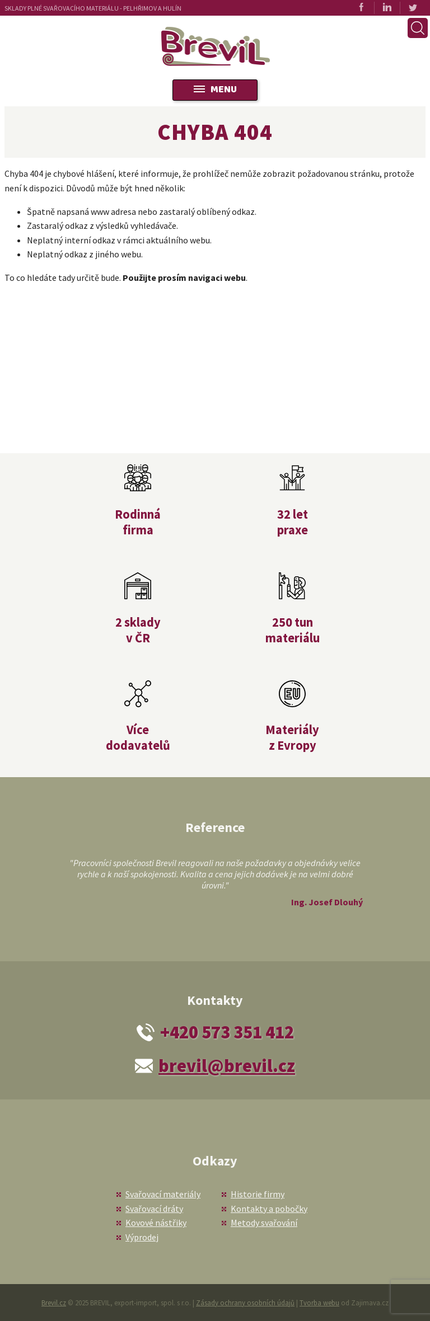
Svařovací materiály (162, 1194)
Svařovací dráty (154, 1208)
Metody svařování (264, 1222)
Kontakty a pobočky (269, 1208)
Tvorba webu (319, 1302)
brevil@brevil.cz (226, 1066)
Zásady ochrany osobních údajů (245, 1302)
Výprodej (141, 1237)
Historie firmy (257, 1194)
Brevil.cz (53, 1302)
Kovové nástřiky (155, 1222)
